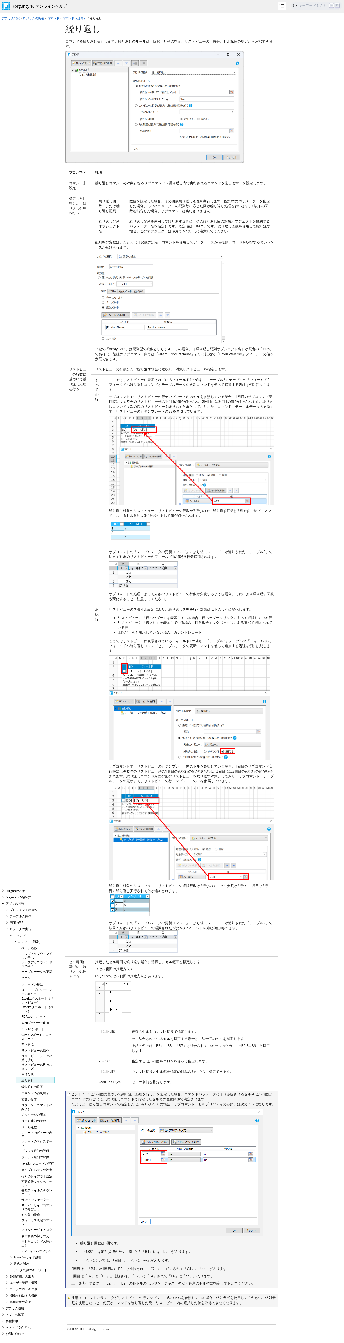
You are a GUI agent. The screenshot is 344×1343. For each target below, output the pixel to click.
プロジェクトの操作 (23, 45)
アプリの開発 (11, 18)
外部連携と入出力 (22, 412)
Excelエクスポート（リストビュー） (37, 136)
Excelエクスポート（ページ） (37, 144)
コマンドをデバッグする (34, 386)
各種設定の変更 (20, 437)
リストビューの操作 (35, 186)
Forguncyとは (15, 26)
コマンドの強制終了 (35, 229)
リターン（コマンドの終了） (37, 242)
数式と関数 (21, 399)
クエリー (28, 113)
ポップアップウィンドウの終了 (37, 100)
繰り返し (28, 216)
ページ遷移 (29, 84)
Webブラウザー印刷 (35, 158)
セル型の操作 (31, 350)
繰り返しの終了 (32, 222)
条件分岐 (28, 209)
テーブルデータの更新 (37, 107)
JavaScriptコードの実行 (38, 299)
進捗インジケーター (35, 335)
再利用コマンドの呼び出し (37, 379)
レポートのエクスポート (37, 279)
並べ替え (28, 180)
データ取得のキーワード (30, 405)
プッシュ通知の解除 (35, 292)
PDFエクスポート (34, 152)
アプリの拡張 (15, 450)
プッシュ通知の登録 (35, 286)
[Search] (316, 6)
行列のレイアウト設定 (37, 312)
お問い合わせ (15, 469)
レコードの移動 (32, 120)
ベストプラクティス (19, 463)
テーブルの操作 (20, 52)
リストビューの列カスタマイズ (37, 202)
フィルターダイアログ (37, 365)
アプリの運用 (15, 444)
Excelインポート (33, 165)
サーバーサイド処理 (27, 393)
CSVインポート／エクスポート (37, 172)
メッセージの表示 (34, 250)
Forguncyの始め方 (18, 33)
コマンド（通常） (74, 18)
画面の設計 (17, 58)
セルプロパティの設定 (37, 305)
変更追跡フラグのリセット (37, 319)
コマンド (53, 18)
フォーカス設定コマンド (37, 358)
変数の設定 (29, 235)
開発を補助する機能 (23, 431)
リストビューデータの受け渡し (37, 193)
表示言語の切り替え (35, 371)
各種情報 (12, 456)
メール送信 (29, 263)
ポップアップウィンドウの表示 (37, 91)
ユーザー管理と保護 (23, 418)
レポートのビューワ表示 (37, 270)
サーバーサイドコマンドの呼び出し (37, 343)
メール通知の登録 (34, 256)
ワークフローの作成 (23, 425)
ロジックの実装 (33, 18)
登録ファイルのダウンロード (37, 328)
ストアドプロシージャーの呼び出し (37, 127)
